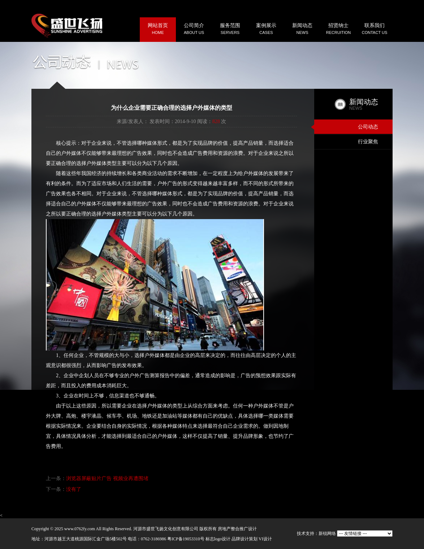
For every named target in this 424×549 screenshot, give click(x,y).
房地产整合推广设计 (237, 528)
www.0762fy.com (79, 528)
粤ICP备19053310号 (185, 538)
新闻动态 (302, 29)
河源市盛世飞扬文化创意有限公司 (165, 528)
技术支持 (305, 533)
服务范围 (230, 29)
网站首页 (158, 29)
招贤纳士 (338, 29)
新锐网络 (327, 533)
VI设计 (265, 538)
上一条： (97, 478)
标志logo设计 (217, 538)
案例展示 (266, 29)
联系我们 (374, 29)
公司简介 (194, 29)
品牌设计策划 (245, 538)
